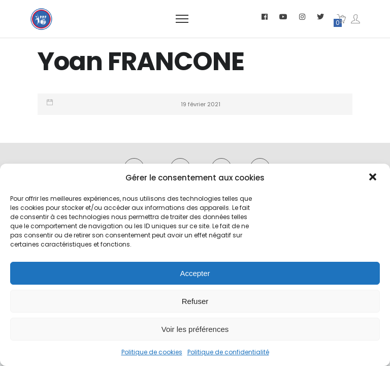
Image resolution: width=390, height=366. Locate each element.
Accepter (195, 273)
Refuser (195, 301)
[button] (374, 178)
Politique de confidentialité (228, 352)
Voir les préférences (195, 329)
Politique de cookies (151, 352)
